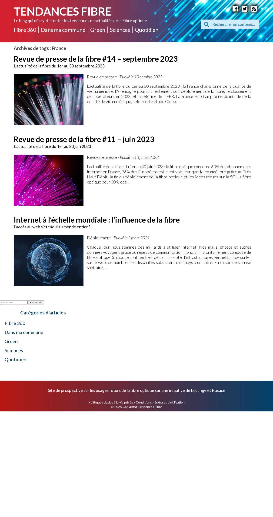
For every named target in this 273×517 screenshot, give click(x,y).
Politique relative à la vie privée (111, 402)
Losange (198, 390)
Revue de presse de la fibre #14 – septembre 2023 (96, 58)
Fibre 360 (25, 30)
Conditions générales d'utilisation (160, 402)
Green (97, 30)
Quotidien (146, 30)
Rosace (218, 390)
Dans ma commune (63, 30)
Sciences (120, 30)
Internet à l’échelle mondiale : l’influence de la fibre (97, 219)
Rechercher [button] (36, 302)
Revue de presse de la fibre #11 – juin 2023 (84, 139)
